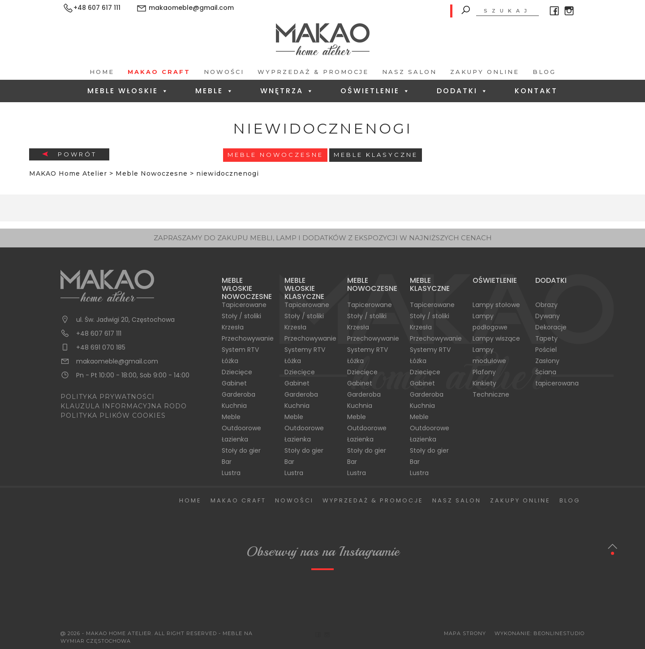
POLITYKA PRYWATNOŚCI (107, 397)
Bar (227, 461)
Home (102, 71)
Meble (214, 91)
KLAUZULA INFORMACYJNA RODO (123, 406)
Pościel (546, 349)
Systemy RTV (304, 349)
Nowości (224, 71)
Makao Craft (159, 71)
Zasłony (547, 360)
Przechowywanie (248, 338)
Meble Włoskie (128, 91)
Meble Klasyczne (376, 154)
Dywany (547, 316)
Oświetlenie (375, 91)
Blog (544, 71)
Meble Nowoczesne (275, 154)
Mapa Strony (465, 633)
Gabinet (234, 383)
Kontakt (536, 91)
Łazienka (235, 439)
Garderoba (238, 394)
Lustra (231, 472)
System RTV (240, 349)
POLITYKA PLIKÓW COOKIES (113, 415)
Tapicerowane (244, 304)
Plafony (484, 372)
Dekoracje (551, 327)
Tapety (546, 338)
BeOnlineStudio (559, 633)
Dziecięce (237, 372)
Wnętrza (287, 91)
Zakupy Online (484, 71)
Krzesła (233, 327)
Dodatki (463, 91)
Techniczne (491, 394)
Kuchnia (234, 405)
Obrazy (546, 304)
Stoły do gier (241, 450)
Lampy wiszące (496, 338)
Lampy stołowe (496, 304)
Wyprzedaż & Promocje (313, 71)
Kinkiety (484, 383)
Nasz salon (409, 71)
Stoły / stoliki (241, 316)
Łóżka (230, 360)
